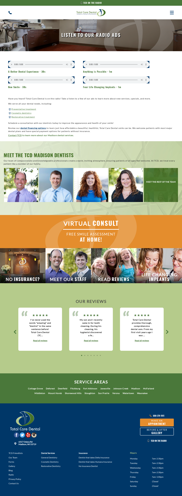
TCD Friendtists (16, 453)
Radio (11, 474)
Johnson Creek (120, 389)
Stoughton (89, 393)
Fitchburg (75, 389)
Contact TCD (15, 135)
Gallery (12, 466)
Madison (135, 389)
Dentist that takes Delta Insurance (94, 457)
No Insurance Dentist (88, 466)
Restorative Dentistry (50, 466)
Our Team (13, 457)
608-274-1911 (157, 415)
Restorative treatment (23, 117)
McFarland (148, 389)
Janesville (105, 389)
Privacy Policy (15, 479)
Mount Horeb (55, 393)
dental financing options (33, 128)
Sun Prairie (103, 393)
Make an (157, 422)
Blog (11, 470)
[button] (15, 332)
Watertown (128, 393)
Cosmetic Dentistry (49, 462)
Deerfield (62, 389)
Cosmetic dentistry (21, 113)
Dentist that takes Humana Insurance (95, 462)
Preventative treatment (23, 109)
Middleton (39, 393)
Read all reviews (40, 341)
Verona (116, 393)
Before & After (157, 431)
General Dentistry (49, 457)
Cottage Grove (35, 389)
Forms (11, 462)
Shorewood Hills (73, 393)
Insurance (83, 453)
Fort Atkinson (90, 389)
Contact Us (14, 483)
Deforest (50, 389)
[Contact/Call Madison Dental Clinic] (10, 12)
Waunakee (142, 393)
